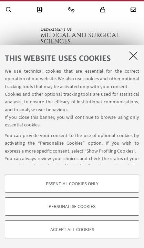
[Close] (133, 55)
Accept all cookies (72, 229)
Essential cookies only (72, 183)
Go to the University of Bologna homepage (20, 36)
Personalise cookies (72, 206)
